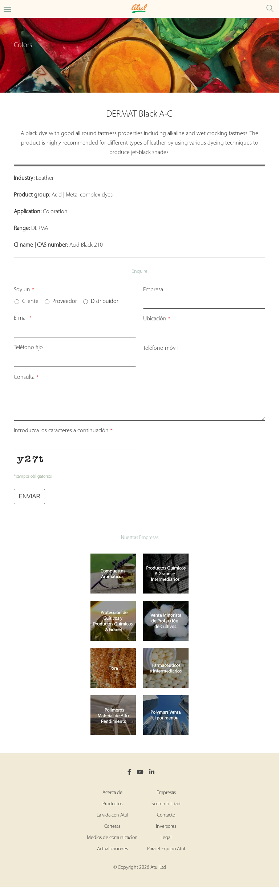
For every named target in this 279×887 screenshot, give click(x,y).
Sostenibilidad (166, 804)
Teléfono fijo (28, 348)
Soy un (24, 290)
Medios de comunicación (112, 838)
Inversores (166, 826)
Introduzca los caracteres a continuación (63, 431)
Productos (112, 804)
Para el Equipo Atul (166, 849)
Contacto (166, 815)
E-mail (23, 318)
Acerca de (112, 792)
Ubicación (156, 319)
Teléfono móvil (160, 348)
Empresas (166, 792)
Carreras (112, 826)
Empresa (153, 290)
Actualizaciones (112, 849)
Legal (166, 838)
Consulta (26, 377)
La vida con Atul (112, 815)
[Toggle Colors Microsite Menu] (7, 9)
